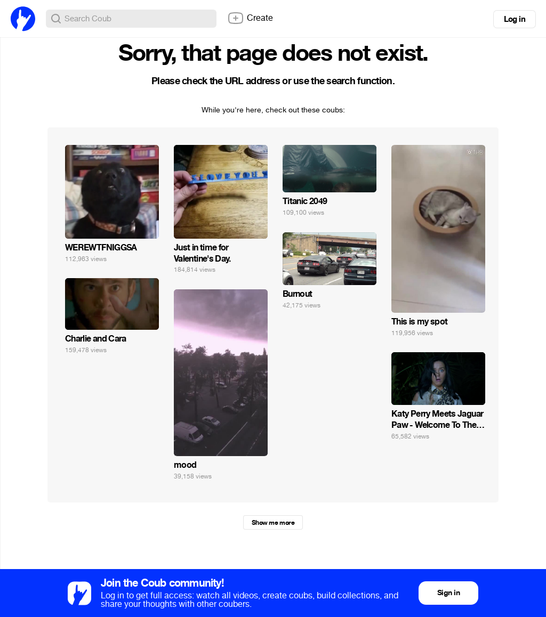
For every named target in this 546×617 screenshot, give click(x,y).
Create (250, 18)
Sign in (448, 593)
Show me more (273, 522)
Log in (514, 19)
